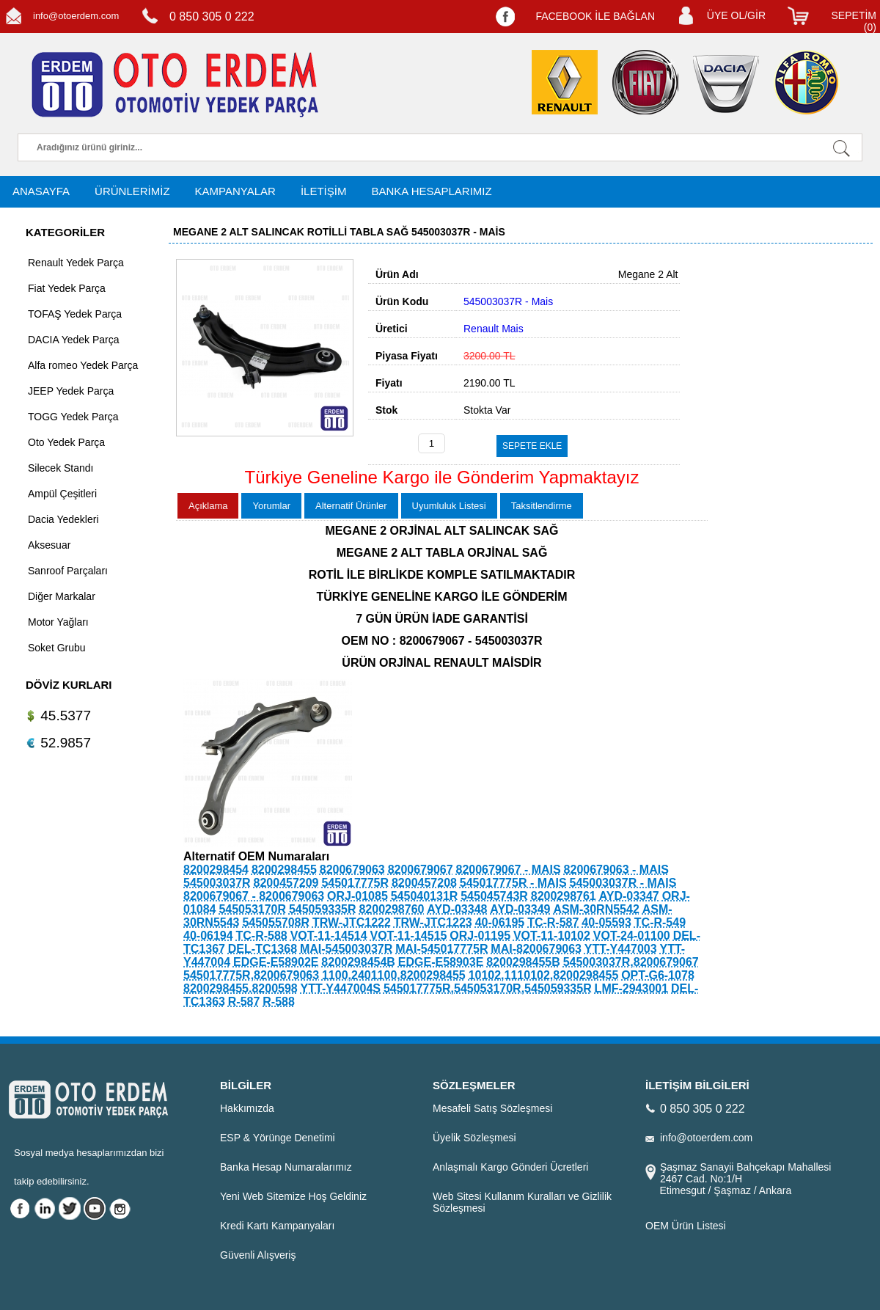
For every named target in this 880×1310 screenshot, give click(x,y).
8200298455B (523, 962)
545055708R (275, 922)
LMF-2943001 (632, 988)
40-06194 (208, 935)
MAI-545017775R (441, 949)
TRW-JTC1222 (351, 922)
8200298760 (391, 909)
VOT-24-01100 (631, 935)
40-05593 (606, 922)
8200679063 (352, 869)
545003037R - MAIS (623, 883)
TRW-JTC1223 (433, 922)
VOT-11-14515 (408, 935)
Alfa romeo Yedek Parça (83, 365)
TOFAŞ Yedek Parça (75, 314)
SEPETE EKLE (532, 446)
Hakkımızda (247, 1108)
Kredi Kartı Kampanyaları (277, 1226)
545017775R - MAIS (513, 883)
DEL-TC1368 (262, 949)
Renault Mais (493, 328)
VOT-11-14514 (328, 935)
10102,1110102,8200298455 (544, 975)
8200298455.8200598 (240, 988)
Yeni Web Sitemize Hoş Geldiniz (293, 1196)
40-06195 (500, 922)
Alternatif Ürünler (351, 505)
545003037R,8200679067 (631, 962)
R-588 (279, 1001)
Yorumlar (271, 505)
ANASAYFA (41, 191)
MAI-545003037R (346, 949)
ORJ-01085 (357, 896)
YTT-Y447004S (341, 988)
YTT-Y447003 (620, 949)
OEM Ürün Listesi (685, 1226)
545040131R (424, 896)
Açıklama (207, 505)
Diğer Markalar (61, 596)
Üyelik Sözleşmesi (474, 1137)
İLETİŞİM (324, 191)
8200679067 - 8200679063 (253, 896)
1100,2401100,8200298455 (394, 975)
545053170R (252, 909)
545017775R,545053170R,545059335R (488, 988)
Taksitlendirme (541, 505)
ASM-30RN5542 (596, 909)
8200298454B (358, 962)
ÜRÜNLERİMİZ (132, 191)
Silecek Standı (61, 468)
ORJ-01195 (480, 935)
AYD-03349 (520, 909)
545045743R (494, 896)
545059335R (322, 909)
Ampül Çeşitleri (62, 494)
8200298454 (216, 869)
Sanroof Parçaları (68, 571)
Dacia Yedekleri (63, 519)
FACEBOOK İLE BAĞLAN (595, 16)
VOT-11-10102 (551, 935)
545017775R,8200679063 (251, 975)
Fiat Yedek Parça (67, 288)
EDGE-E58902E (276, 962)
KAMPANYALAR (235, 191)
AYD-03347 (629, 896)
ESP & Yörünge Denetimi (277, 1137)
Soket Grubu (57, 648)
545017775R (355, 883)
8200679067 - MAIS (508, 869)
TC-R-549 (660, 922)
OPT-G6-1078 (657, 975)
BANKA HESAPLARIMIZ (431, 191)
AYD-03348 (457, 909)
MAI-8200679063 (536, 949)
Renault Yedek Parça (76, 262)
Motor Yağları (58, 622)
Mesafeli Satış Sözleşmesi (492, 1108)
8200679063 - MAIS (616, 869)
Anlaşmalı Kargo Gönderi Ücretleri (510, 1167)
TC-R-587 (553, 922)
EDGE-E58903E (441, 962)
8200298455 (284, 869)
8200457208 (424, 883)
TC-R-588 (261, 935)
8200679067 (420, 869)
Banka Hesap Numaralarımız (286, 1167)
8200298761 (563, 896)
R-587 (244, 1001)
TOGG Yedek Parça (73, 416)
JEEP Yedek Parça (71, 391)
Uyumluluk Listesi (449, 505)
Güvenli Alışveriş (258, 1255)
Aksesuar (49, 545)
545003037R (217, 883)
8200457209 (286, 883)
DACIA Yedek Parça (74, 339)
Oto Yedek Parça (66, 442)
